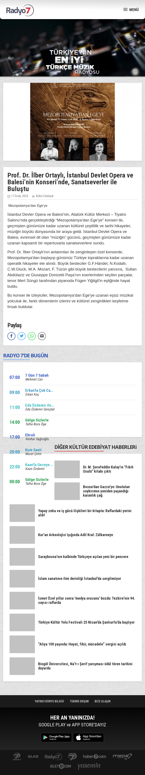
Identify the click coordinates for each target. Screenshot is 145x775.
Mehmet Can (34, 379)
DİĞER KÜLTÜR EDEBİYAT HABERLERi (95, 446)
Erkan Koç (32, 394)
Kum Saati (33, 449)
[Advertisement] (72, 34)
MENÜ (131, 9)
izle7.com (60, 766)
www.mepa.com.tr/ (122, 757)
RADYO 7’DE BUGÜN (25, 355)
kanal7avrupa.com (72, 757)
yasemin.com (89, 766)
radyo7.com (53, 757)
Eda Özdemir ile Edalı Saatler (49, 405)
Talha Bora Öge (35, 424)
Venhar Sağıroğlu (37, 439)
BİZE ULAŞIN (102, 701)
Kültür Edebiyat (45, 196)
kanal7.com (17, 757)
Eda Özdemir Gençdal (39, 409)
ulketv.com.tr (33, 757)
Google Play (56, 737)
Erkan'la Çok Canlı (40, 390)
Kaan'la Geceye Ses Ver (44, 464)
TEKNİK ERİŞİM (79, 701)
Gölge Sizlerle (37, 420)
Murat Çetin (33, 454)
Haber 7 (94, 757)
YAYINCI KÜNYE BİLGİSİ (50, 701)
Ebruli (30, 435)
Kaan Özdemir (34, 469)
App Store (88, 737)
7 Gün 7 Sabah (37, 375)
